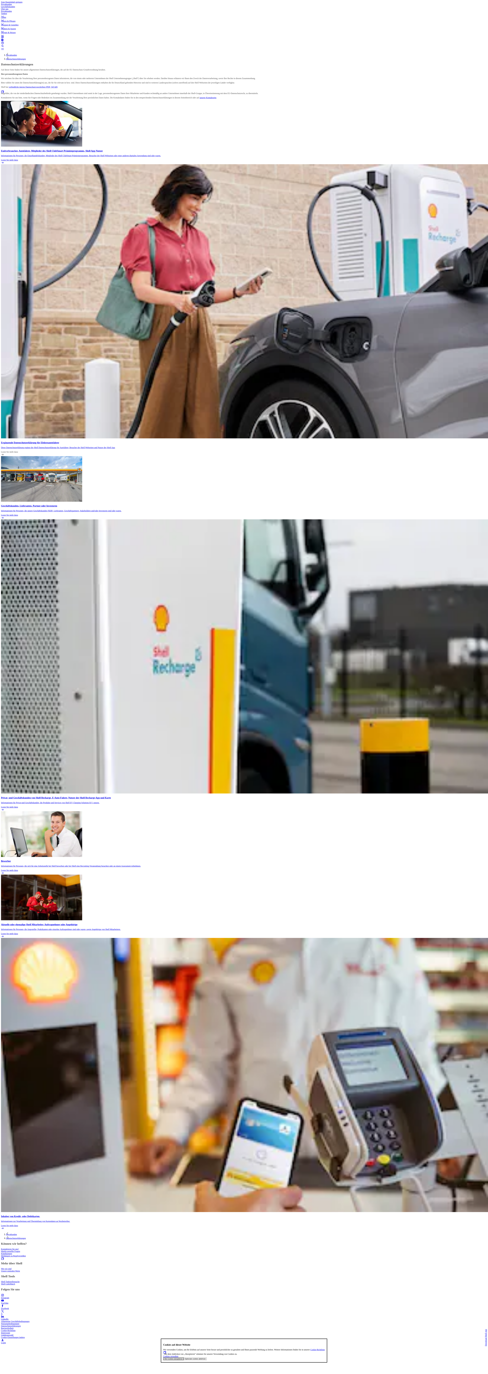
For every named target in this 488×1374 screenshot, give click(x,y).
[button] (244, 14)
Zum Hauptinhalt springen (11, 2)
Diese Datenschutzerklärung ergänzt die (17, 447)
